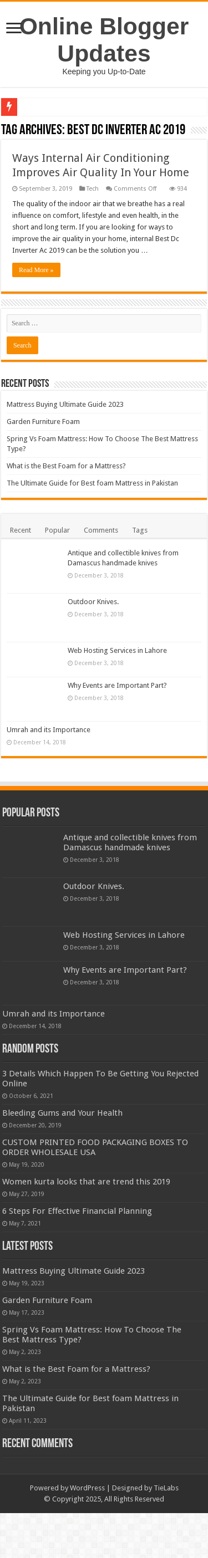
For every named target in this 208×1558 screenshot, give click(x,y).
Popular (57, 530)
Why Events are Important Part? (117, 685)
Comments (101, 530)
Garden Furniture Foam (43, 421)
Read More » (36, 270)
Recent (20, 530)
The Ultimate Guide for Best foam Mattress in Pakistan (92, 483)
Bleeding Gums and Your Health (123, 1117)
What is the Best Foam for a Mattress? (66, 466)
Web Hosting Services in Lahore (117, 650)
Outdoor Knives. (93, 601)
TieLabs (166, 1533)
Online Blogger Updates (104, 40)
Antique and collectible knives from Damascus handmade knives (130, 844)
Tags (140, 530)
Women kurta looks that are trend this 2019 (86, 1212)
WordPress (87, 1533)
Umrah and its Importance (109, 730)
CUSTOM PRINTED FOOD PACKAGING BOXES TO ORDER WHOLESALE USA (120, 1172)
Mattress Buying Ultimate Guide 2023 (65, 404)
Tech (93, 188)
